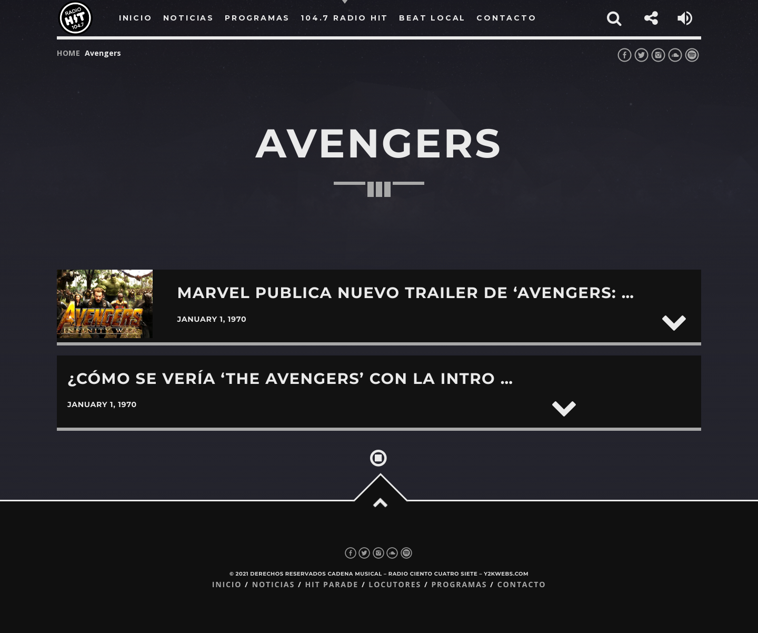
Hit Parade (331, 585)
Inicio (227, 585)
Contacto (521, 585)
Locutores (394, 585)
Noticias (273, 585)
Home (69, 53)
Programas (459, 585)
